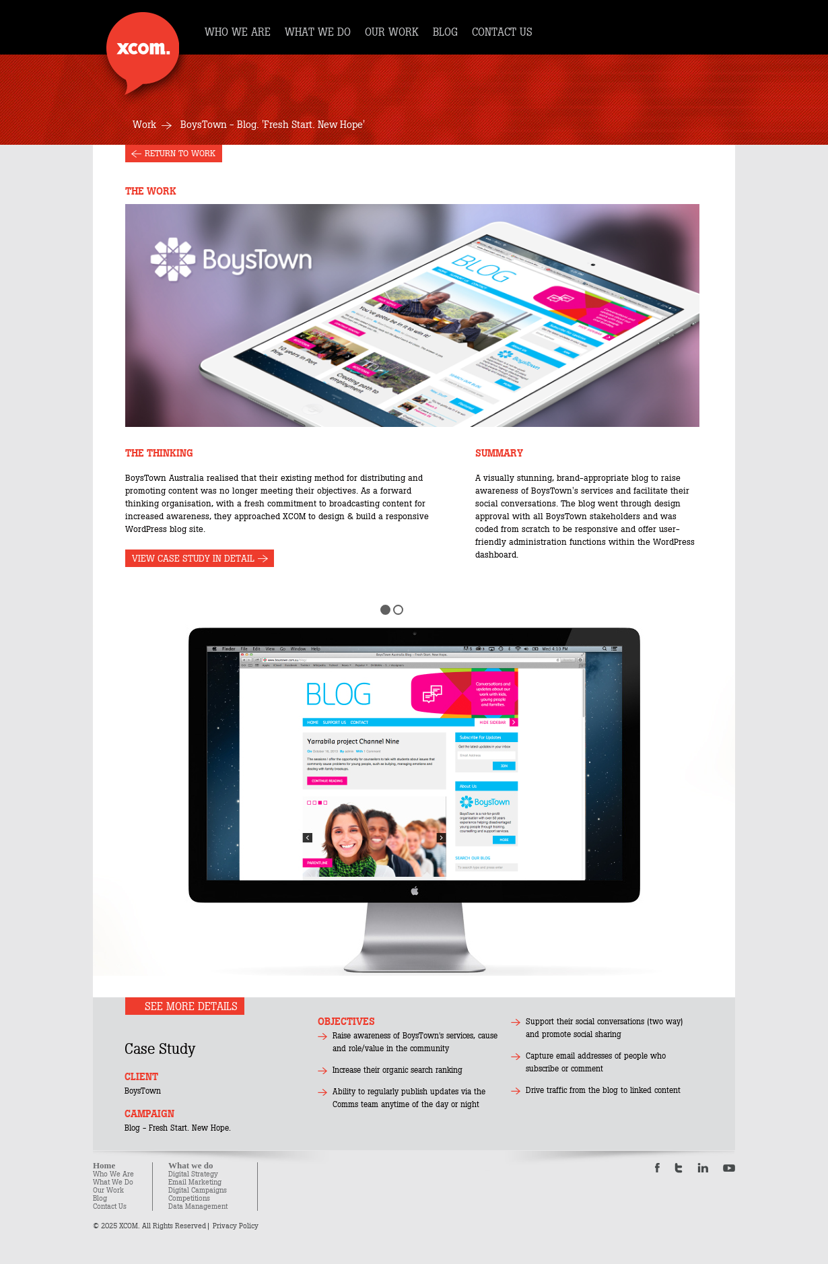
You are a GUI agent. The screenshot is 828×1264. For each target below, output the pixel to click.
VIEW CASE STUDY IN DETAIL (193, 558)
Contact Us (110, 1206)
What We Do (113, 1182)
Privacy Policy (235, 1226)
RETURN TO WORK (180, 153)
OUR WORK (392, 32)
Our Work (108, 1190)
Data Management (198, 1206)
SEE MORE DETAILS (191, 1006)
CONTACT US (502, 32)
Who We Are (113, 1174)
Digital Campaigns (197, 1190)
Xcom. (142, 53)
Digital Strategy (193, 1174)
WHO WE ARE (238, 32)
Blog (100, 1198)
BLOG (445, 32)
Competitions (189, 1198)
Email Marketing (194, 1182)
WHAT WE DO (318, 32)
